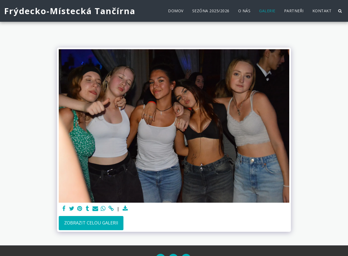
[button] (340, 11)
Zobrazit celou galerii (91, 223)
